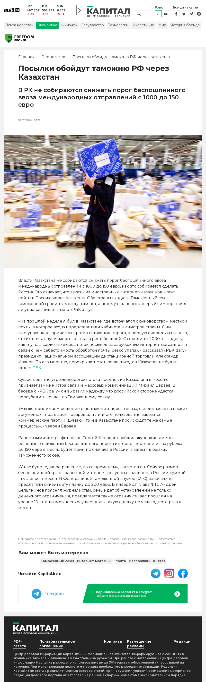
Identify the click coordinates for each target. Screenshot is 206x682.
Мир (162, 25)
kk (166, 14)
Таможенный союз (57, 561)
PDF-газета (19, 643)
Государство (92, 25)
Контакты (113, 641)
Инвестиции (143, 25)
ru (158, 14)
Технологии (118, 25)
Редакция (183, 641)
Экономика (47, 25)
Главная (26, 57)
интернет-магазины (94, 561)
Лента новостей (19, 25)
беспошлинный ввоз (147, 561)
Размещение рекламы (139, 643)
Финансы (69, 25)
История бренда (185, 25)
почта (121, 561)
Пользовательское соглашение (57, 643)
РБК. (37, 368)
